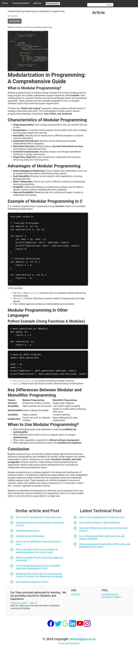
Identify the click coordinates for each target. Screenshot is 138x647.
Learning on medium (111, 597)
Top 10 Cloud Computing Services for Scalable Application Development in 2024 (38, 567)
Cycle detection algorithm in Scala (32, 582)
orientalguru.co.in (82, 639)
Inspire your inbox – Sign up (23, 603)
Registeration (53, 3)
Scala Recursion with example (30, 536)
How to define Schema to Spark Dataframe (99, 522)
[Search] (100, 5)
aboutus (37, 3)
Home (5, 3)
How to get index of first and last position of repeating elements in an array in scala (37, 551)
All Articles (14, 21)
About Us (75, 594)
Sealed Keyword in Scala (27, 530)
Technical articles (20, 3)
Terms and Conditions (69, 643)
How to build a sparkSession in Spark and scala (38, 517)
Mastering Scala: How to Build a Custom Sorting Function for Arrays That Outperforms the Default (39, 575)
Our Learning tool (109, 594)
